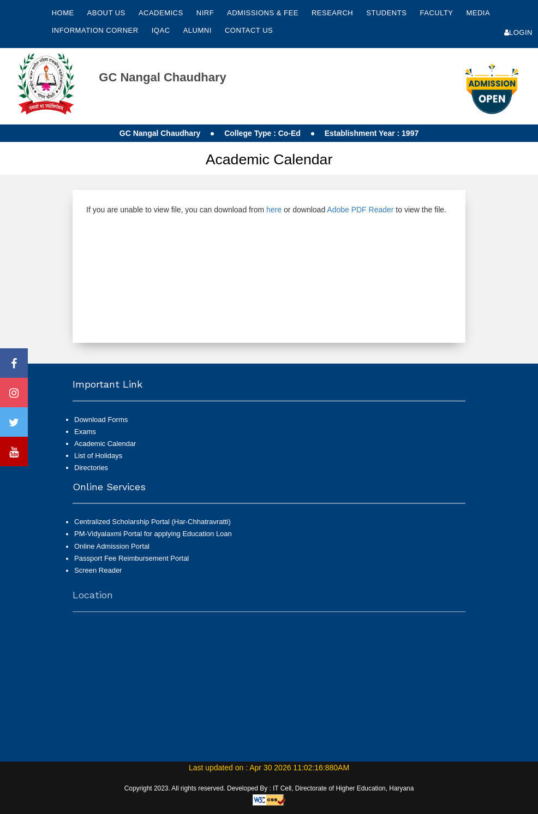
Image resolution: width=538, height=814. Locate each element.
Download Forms (101, 419)
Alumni (198, 30)
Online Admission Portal (112, 551)
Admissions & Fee (264, 13)
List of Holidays (98, 455)
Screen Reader (98, 575)
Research (333, 13)
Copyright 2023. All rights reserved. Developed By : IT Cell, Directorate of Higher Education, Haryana (269, 788)
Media (477, 13)
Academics (162, 13)
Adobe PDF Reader (360, 209)
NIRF (205, 13)
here (274, 209)
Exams (85, 431)
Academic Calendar (105, 443)
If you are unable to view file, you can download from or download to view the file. (266, 209)
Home (63, 13)
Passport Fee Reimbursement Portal (131, 563)
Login (518, 32)
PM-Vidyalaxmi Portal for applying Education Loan (153, 539)
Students (387, 13)
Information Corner (96, 30)
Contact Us (249, 30)
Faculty (437, 13)
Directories (91, 468)
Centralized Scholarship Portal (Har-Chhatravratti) (152, 527)
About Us (107, 13)
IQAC (162, 30)
